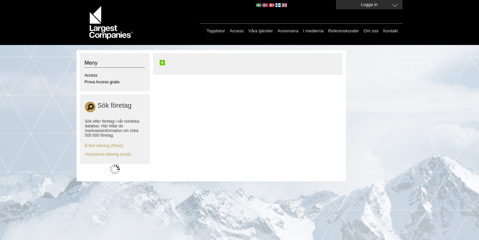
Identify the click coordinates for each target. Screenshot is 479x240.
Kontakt (390, 30)
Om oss (371, 30)
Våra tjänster (260, 30)
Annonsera (287, 30)
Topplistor (216, 30)
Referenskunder (343, 30)
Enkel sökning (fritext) (104, 145)
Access (237, 30)
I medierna (313, 30)
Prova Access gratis (101, 82)
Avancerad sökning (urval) (108, 154)
